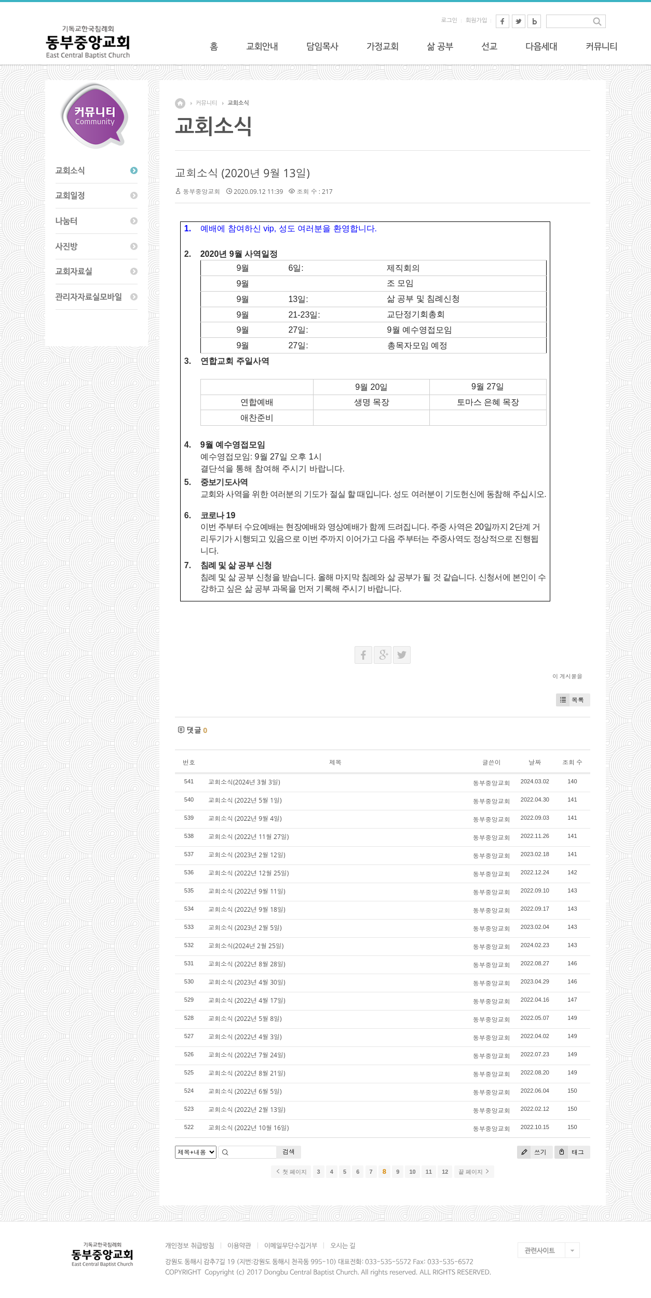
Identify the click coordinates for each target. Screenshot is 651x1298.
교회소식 (238, 103)
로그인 (449, 20)
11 (429, 1172)
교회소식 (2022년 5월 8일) (245, 1018)
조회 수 (572, 762)
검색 (288, 1151)
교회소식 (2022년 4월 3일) (245, 1036)
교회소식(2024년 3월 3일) (244, 782)
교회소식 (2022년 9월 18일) (246, 909)
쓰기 (532, 1152)
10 (412, 1172)
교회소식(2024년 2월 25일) (245, 945)
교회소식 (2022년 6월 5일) (245, 1091)
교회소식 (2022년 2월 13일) (246, 1109)
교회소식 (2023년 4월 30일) (246, 982)
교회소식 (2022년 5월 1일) (245, 800)
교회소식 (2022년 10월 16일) (248, 1127)
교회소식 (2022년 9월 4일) (245, 818)
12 (445, 1172)
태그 (569, 1152)
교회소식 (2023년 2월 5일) (245, 927)
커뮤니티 (206, 103)
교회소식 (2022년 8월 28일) (246, 964)
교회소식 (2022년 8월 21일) (246, 1073)
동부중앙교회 (201, 191)
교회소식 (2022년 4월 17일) (246, 1000)
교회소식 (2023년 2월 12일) (246, 854)
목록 (570, 699)
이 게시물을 (567, 676)
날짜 (534, 762)
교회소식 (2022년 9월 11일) (246, 891)
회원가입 (476, 20)
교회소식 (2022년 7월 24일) (246, 1055)
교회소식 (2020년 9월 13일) (242, 173)
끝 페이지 (474, 1172)
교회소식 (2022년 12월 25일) (248, 873)
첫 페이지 (291, 1172)
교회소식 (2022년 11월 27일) (248, 836)
